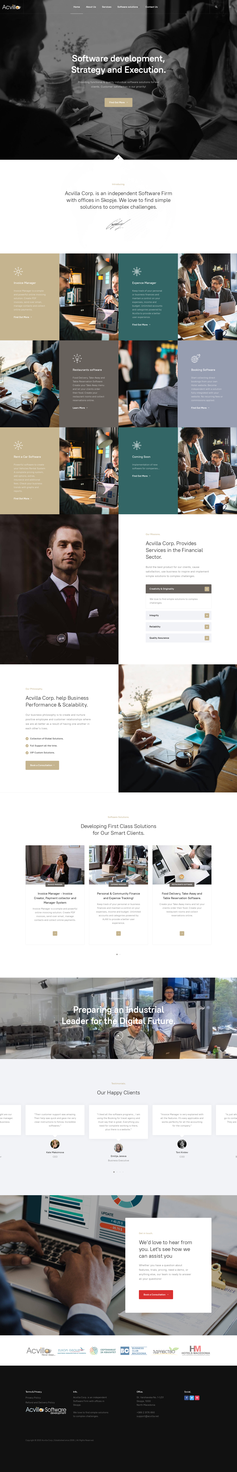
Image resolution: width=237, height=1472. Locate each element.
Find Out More (118, 102)
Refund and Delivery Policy (40, 1402)
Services (106, 6)
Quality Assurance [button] (180, 638)
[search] (216, 7)
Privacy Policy (33, 1397)
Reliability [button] (180, 626)
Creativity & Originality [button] (180, 588)
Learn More (80, 407)
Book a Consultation (42, 765)
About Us (91, 6)
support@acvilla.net (148, 1416)
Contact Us (152, 6)
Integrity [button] (180, 615)
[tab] (178, 588)
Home (76, 6)
